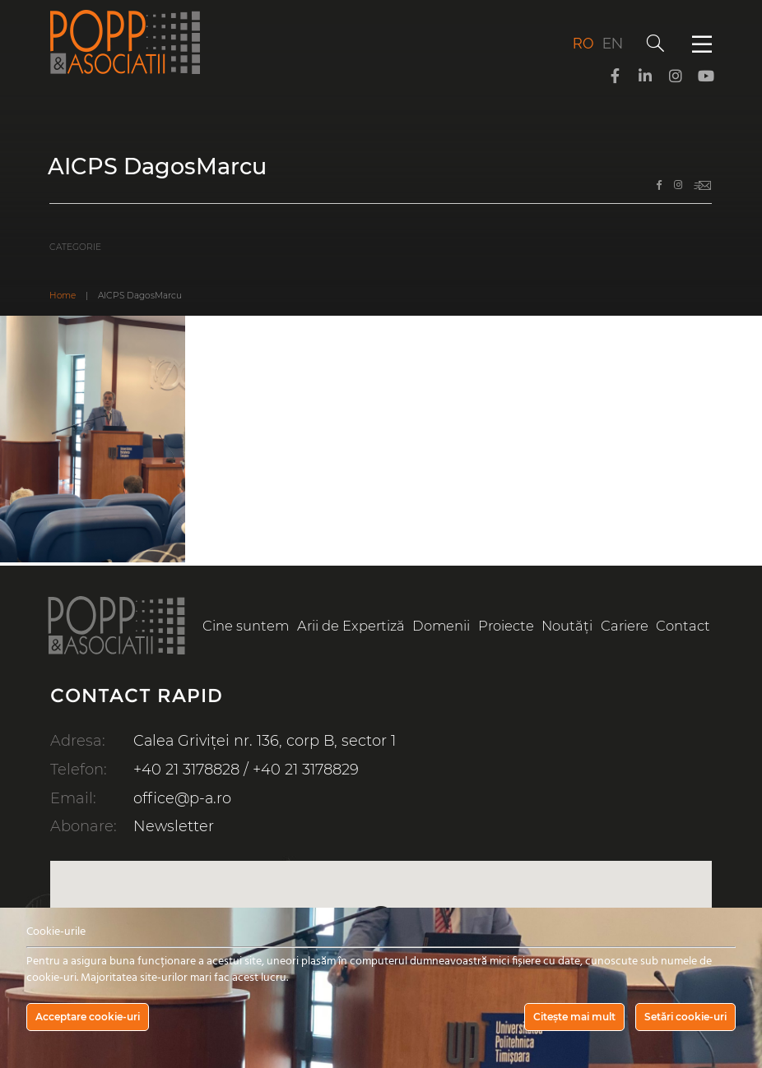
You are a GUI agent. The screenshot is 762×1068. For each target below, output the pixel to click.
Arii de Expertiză (351, 625)
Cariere (624, 625)
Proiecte (506, 625)
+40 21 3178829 (306, 768)
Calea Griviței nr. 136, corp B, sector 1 (266, 740)
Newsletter (174, 823)
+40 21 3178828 (186, 768)
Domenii (442, 625)
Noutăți (567, 625)
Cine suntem (245, 625)
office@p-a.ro (183, 796)
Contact (684, 625)
